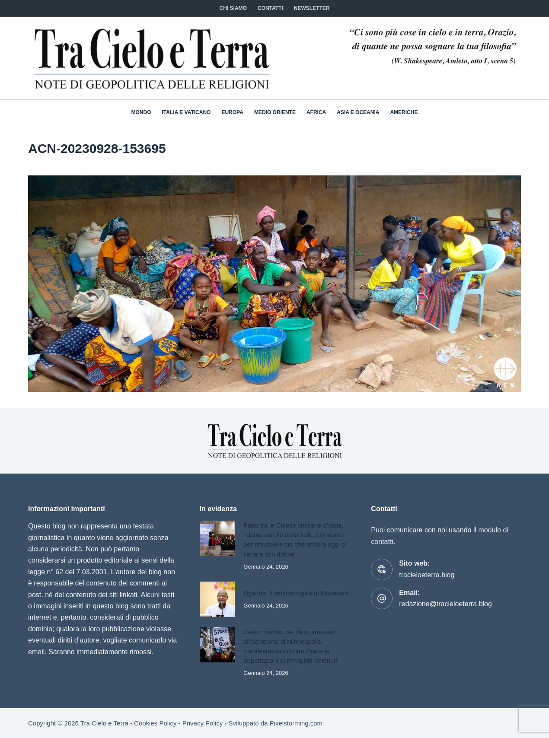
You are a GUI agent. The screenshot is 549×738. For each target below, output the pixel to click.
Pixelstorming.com (296, 723)
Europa (232, 112)
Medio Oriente (275, 112)
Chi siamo (233, 8)
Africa (316, 112)
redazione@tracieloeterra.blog (445, 604)
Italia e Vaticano (186, 112)
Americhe (404, 112)
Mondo (141, 112)
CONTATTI (270, 8)
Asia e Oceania (358, 112)
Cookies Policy (155, 723)
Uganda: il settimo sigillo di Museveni (295, 593)
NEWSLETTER (312, 8)
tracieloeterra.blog (426, 575)
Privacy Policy (202, 723)
